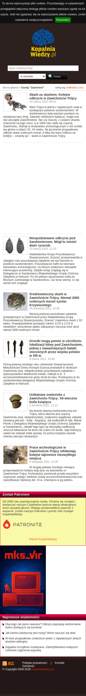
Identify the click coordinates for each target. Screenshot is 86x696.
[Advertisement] (43, 188)
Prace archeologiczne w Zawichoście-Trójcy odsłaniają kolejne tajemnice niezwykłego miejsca (52, 453)
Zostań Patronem (16, 494)
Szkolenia (28, 666)
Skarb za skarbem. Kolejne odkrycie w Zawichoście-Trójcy (53, 96)
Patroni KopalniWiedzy (43, 539)
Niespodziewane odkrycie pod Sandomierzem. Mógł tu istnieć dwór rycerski (53, 241)
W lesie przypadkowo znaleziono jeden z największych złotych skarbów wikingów (43, 640)
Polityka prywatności (34, 662)
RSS (10, 663)
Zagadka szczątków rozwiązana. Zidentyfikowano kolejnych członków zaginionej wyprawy (41, 649)
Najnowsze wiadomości (21, 617)
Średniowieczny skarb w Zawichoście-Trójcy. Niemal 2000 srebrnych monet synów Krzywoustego (54, 299)
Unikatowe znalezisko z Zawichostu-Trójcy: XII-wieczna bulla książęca (53, 398)
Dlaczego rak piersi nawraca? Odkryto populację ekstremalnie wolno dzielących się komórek (43, 626)
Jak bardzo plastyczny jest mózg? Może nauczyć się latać (40, 633)
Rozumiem (62, 19)
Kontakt (59, 662)
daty (81, 87)
